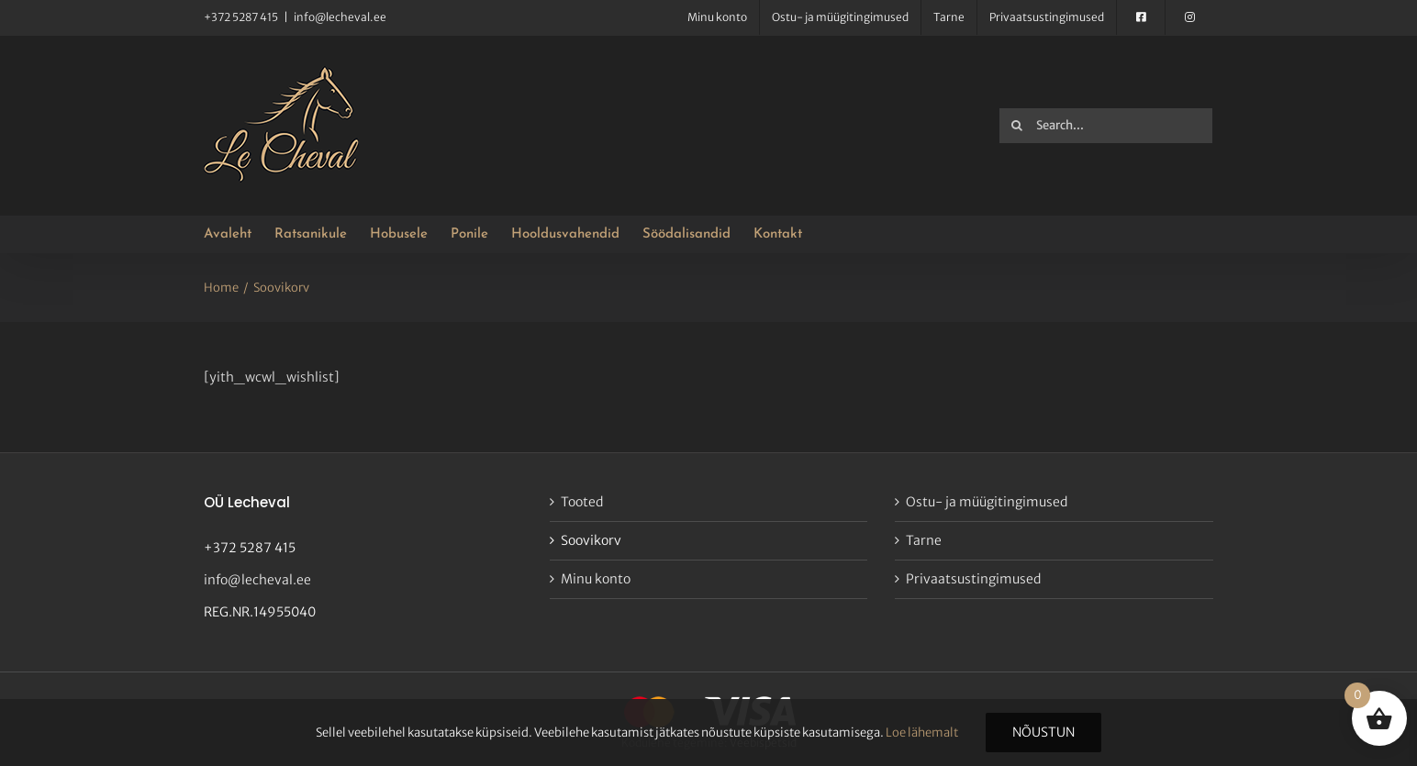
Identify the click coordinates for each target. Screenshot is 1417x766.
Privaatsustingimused (973, 579)
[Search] (1017, 125)
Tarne (924, 540)
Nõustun (1043, 732)
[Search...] (1106, 125)
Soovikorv (591, 540)
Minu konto (595, 579)
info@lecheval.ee (340, 17)
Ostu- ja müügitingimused (986, 502)
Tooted (582, 502)
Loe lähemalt (922, 732)
